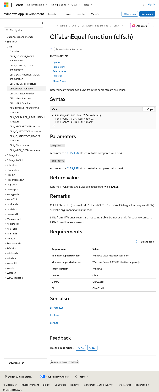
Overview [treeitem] (14, 51)
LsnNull (54, 322)
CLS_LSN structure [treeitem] (19, 145)
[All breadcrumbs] (53, 26)
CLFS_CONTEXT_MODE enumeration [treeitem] (22, 58)
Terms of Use (124, 384)
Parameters (59, 66)
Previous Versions (30, 384)
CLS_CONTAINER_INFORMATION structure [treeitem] (27, 119)
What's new (130, 13)
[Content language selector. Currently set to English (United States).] (18, 376)
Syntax (56, 62)
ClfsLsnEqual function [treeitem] (21, 88)
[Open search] (142, 5)
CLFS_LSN (73, 153)
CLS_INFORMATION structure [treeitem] (25, 126)
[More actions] (153, 26)
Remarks (57, 75)
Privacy (74, 384)
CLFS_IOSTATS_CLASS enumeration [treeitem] (21, 67)
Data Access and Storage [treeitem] (20, 36)
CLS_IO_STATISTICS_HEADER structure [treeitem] (25, 138)
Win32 (63, 25)
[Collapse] (42, 23)
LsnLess (54, 315)
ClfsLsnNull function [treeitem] (20, 103)
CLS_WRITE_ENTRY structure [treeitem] (25, 150)
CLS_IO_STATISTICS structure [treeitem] (25, 131)
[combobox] (23, 30)
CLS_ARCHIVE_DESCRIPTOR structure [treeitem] (24, 110)
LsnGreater (56, 307)
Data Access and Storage (95, 25)
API (74, 25)
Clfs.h (116, 25)
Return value (59, 71)
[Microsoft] (6, 4)
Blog (45, 384)
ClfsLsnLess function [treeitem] (20, 98)
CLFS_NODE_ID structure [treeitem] (23, 83)
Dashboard (147, 13)
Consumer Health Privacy (97, 384)
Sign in (151, 4)
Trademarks (141, 384)
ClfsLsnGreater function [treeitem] (22, 93)
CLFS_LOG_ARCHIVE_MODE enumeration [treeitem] (25, 76)
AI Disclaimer (10, 384)
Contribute (60, 384)
